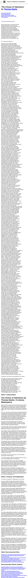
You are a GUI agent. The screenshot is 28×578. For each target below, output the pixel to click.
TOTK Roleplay (4, 17)
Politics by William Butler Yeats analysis (9, 576)
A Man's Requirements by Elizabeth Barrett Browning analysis (14, 575)
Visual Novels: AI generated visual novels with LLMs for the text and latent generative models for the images (13, 560)
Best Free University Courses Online (8, 16)
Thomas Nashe (10, 9)
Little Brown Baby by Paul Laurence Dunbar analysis (12, 566)
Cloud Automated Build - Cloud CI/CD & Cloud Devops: (12, 561)
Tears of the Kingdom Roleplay (7, 15)
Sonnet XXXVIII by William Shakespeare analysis (11, 572)
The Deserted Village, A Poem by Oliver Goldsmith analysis (13, 567)
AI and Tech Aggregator (6, 13)
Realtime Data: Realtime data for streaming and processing (13, 554)
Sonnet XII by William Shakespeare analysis (10, 571)
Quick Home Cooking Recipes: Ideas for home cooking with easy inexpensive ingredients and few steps (13, 558)
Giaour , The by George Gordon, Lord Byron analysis (12, 573)
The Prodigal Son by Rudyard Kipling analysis (10, 574)
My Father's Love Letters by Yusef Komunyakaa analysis (13, 577)
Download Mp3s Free (5, 14)
